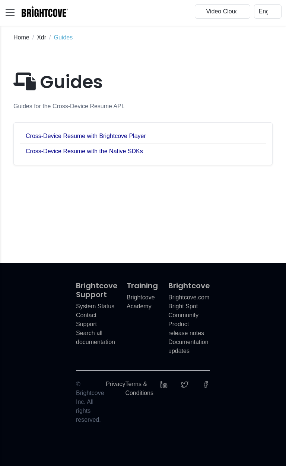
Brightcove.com (188, 297)
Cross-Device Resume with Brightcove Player (86, 136)
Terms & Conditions (139, 388)
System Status (95, 306)
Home (21, 37)
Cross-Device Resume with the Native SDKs (84, 151)
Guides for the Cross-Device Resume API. (69, 106)
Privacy (115, 384)
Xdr (41, 37)
